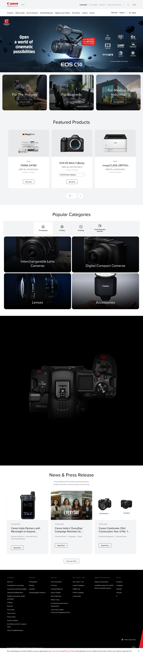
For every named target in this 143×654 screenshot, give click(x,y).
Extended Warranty (46, 13)
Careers (92, 13)
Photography (33, 583)
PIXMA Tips (76, 590)
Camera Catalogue (78, 586)
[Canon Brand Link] (12, 4)
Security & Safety (12, 621)
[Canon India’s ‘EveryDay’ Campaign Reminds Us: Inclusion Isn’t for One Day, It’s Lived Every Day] (71, 524)
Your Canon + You (78, 583)
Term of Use (56, 651)
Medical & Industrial (114, 5)
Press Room (76, 13)
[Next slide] (80, 198)
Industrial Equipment (18, 541)
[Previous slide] (62, 198)
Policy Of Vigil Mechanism (15, 631)
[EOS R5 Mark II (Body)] (72, 160)
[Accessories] (105, 294)
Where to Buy (20, 13)
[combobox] (72, 177)
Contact (84, 13)
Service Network (32, 13)
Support (122, 12)
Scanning (32, 590)
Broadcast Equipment (106, 539)
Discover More (24, 102)
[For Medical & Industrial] (118, 96)
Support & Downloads (101, 583)
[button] (136, 39)
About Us (10, 583)
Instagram (119, 586)
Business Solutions (17, 539)
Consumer (83, 5)
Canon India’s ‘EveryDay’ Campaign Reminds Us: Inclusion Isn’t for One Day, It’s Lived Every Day (70, 535)
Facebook (119, 583)
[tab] (43, 230)
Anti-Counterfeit (56, 583)
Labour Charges (56, 593)
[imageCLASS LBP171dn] (115, 160)
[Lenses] (37, 294)
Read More (17, 549)
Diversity (10, 607)
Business (102, 5)
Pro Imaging (93, 5)
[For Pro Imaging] (24, 98)
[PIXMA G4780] (28, 160)
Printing (31, 586)
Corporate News (31, 539)
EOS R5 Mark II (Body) (72, 165)
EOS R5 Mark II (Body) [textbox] (68, 177)
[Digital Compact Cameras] (105, 257)
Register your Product (62, 13)
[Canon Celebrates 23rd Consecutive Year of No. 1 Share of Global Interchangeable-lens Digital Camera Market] (115, 524)
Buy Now (28, 182)
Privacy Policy (11, 618)
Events (79, 539)
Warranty (114, 12)
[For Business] (71, 98)
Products (10, 13)
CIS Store (54, 586)
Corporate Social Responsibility (17, 590)
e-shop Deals (77, 597)
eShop (132, 13)
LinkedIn (119, 590)
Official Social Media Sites (15, 593)
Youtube (119, 593)
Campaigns (72, 539)
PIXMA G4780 (29, 165)
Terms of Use (11, 614)
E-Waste (10, 603)
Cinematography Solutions (37, 593)
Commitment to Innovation (15, 586)
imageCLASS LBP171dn (115, 165)
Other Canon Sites (130, 641)
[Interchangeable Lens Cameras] (37, 257)
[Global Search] (128, 5)
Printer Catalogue (78, 593)
